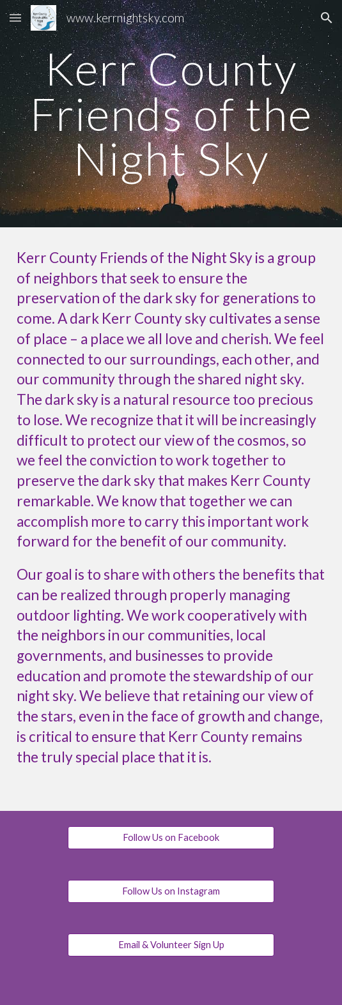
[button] (15, 17)
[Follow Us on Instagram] (171, 891)
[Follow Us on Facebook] (171, 837)
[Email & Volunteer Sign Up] (171, 945)
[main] (171, 113)
